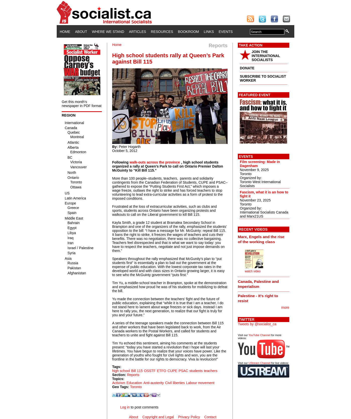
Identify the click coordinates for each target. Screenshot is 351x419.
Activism (118, 383)
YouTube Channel (259, 335)
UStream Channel (259, 362)
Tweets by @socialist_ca (257, 324)
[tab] (263, 239)
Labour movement (200, 383)
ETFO (161, 371)
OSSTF (150, 371)
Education (134, 383)
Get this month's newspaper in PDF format (82, 104)
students (196, 371)
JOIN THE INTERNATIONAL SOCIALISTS (266, 56)
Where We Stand (108, 32)
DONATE (247, 68)
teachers (211, 371)
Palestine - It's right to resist (258, 298)
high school (121, 371)
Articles (137, 32)
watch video (252, 271)
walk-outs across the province (154, 162)
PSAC (183, 371)
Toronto (136, 387)
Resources (162, 32)
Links (209, 32)
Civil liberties (175, 383)
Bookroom (188, 32)
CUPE (172, 371)
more (285, 307)
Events (226, 32)
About (81, 32)
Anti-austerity (153, 383)
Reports (133, 375)
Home (65, 32)
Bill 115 (137, 371)
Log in (125, 407)
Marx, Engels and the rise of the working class (261, 239)
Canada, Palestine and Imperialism (258, 284)
